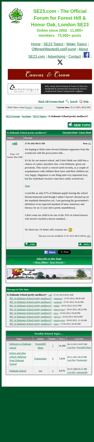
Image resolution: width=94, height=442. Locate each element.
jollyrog (57, 316)
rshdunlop (58, 298)
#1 (89, 143)
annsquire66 (82, 372)
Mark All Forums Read (51, 101)
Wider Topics (76, 44)
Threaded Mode (69, 132)
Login (29, 107)
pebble (56, 305)
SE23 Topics (53, 44)
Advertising (56, 57)
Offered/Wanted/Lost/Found (54, 49)
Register (38, 107)
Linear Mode (85, 132)
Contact (74, 57)
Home (36, 44)
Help (84, 101)
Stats (27, 185)
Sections (26, 116)
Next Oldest (41, 262)
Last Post (71, 347)
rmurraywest (59, 309)
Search (71, 101)
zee (40, 370)
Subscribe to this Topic (49, 258)
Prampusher (40, 358)
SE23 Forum (13, 116)
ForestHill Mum (84, 347)
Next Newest (56, 262)
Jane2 (56, 324)
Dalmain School (17, 370)
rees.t (56, 313)
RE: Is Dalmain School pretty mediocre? (31, 298)
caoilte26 (58, 302)
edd (14, 143)
